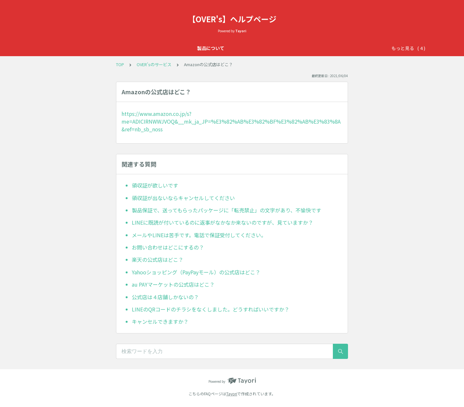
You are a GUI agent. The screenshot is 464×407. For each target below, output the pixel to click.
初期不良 (286, 48)
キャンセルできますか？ (160, 321)
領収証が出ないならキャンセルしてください (183, 198)
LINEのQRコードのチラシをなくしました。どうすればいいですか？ (210, 309)
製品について (137, 48)
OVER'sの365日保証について (190, 48)
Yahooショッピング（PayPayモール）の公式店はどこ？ (196, 272)
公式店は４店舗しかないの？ (165, 297)
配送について (317, 48)
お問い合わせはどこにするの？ (168, 247)
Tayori (231, 393)
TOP (120, 64)
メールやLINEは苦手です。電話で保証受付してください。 (199, 235)
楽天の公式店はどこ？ (157, 259)
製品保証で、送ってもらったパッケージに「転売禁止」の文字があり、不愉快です (226, 210)
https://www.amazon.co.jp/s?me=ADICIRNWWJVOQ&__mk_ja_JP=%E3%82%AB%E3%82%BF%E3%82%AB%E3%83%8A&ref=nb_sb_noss (231, 121)
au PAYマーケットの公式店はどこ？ (173, 284)
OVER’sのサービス (248, 48)
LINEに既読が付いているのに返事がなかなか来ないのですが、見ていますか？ (222, 222)
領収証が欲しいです (155, 185)
